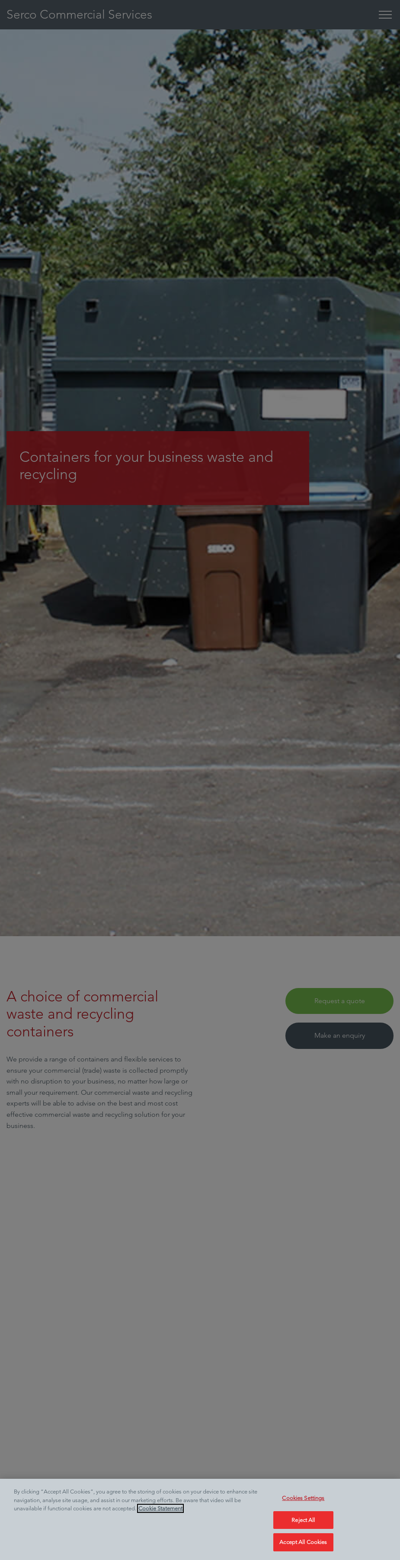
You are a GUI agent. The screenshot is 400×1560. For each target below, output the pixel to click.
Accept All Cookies (303, 1542)
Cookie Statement (160, 1508)
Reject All (303, 1520)
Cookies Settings (303, 1498)
